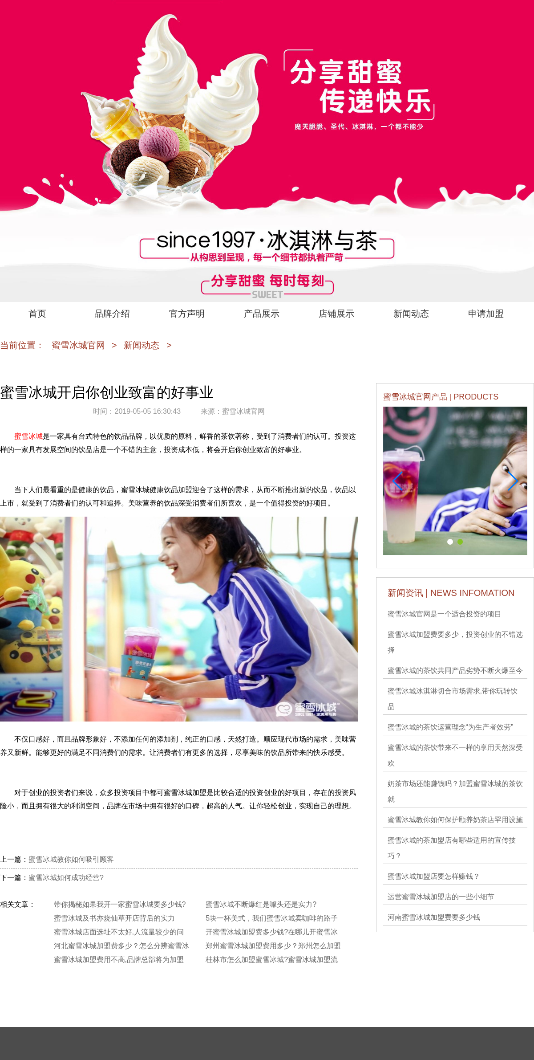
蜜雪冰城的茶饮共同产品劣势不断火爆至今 (455, 670)
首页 (37, 313)
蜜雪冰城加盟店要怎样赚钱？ (434, 876)
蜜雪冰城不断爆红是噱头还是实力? (261, 904)
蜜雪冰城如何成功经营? (66, 877)
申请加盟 (486, 313)
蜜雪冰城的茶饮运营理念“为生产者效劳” (451, 727)
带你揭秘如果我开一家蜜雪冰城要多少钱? (120, 904)
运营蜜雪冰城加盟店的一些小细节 (441, 897)
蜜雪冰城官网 (78, 345)
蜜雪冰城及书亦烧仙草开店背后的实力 (114, 918)
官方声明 (187, 313)
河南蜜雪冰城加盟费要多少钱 (434, 917)
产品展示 (261, 313)
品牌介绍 (112, 313)
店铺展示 (336, 313)
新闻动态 (411, 313)
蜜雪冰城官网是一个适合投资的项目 (445, 614)
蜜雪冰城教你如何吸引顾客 (71, 859)
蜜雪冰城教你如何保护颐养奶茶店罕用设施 (455, 820)
